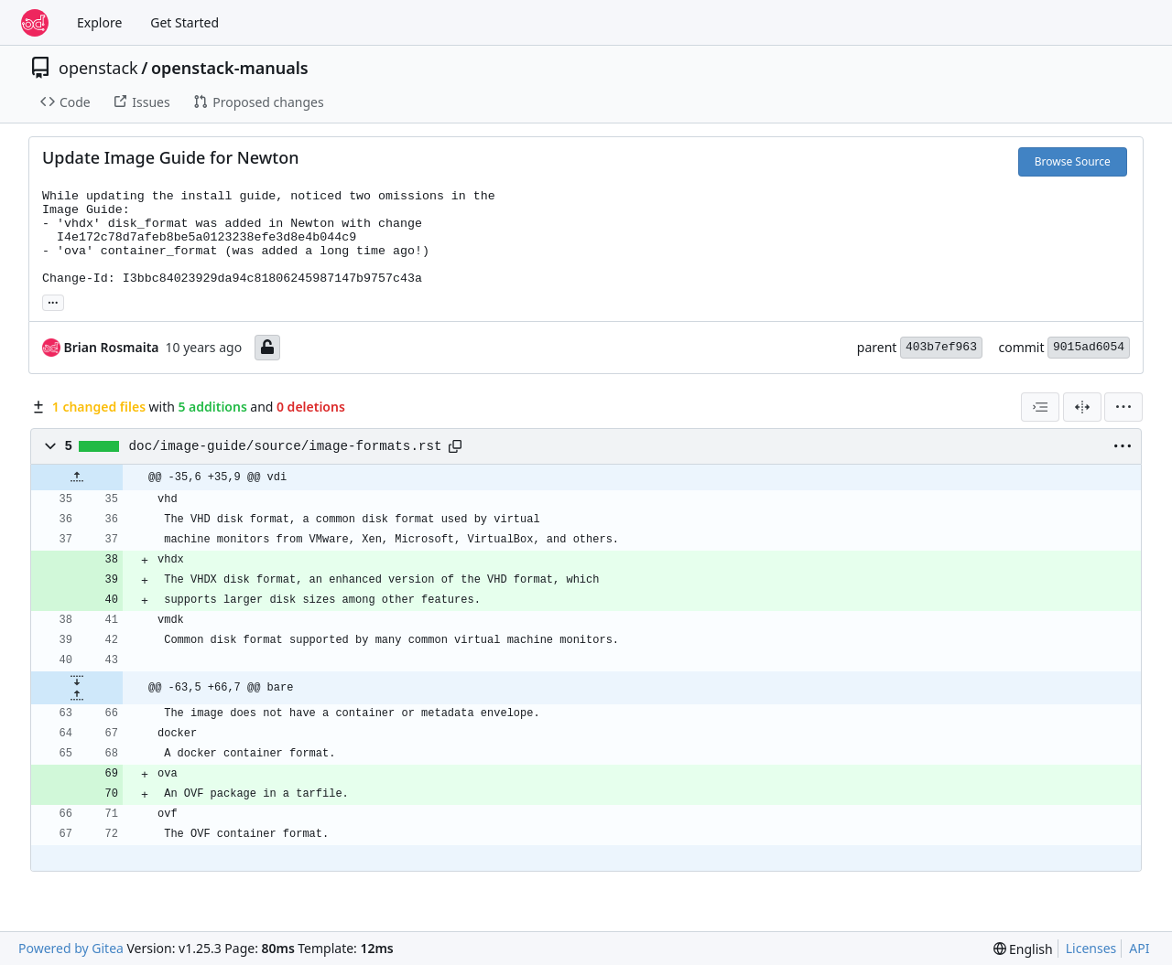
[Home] (34, 22)
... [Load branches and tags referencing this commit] (53, 301)
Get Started (184, 22)
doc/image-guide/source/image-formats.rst (285, 446)
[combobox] (1040, 407)
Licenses (1091, 948)
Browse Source (1073, 161)
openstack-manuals (230, 68)
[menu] (1123, 407)
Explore (99, 22)
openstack (98, 68)
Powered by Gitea (71, 948)
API (1139, 948)
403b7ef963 (941, 347)
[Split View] (1082, 407)
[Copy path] (455, 446)
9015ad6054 (1088, 347)
